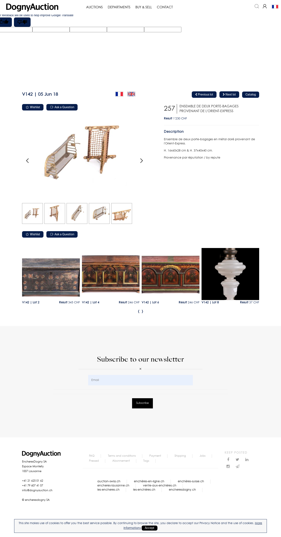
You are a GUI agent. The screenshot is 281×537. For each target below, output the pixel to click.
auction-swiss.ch (108, 481)
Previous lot (204, 94)
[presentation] (139, 311)
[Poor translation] (22, 22)
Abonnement (121, 461)
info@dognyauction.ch (37, 490)
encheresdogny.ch (182, 489)
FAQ (91, 456)
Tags (146, 461)
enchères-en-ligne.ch (149, 481)
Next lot (229, 94)
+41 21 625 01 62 (32, 481)
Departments (119, 7)
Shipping (180, 456)
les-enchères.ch (144, 489)
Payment (155, 456)
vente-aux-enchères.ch (159, 485)
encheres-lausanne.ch (113, 485)
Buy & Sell (143, 7)
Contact (165, 7)
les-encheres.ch (108, 489)
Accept (149, 528)
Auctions (94, 7)
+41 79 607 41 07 (32, 485)
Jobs (202, 456)
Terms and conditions (122, 456)
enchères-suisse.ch (191, 481)
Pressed (94, 461)
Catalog (250, 94)
